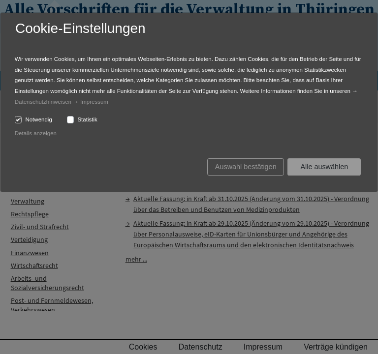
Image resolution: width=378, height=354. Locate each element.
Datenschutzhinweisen (43, 102)
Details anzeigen (36, 133)
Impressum (94, 102)
